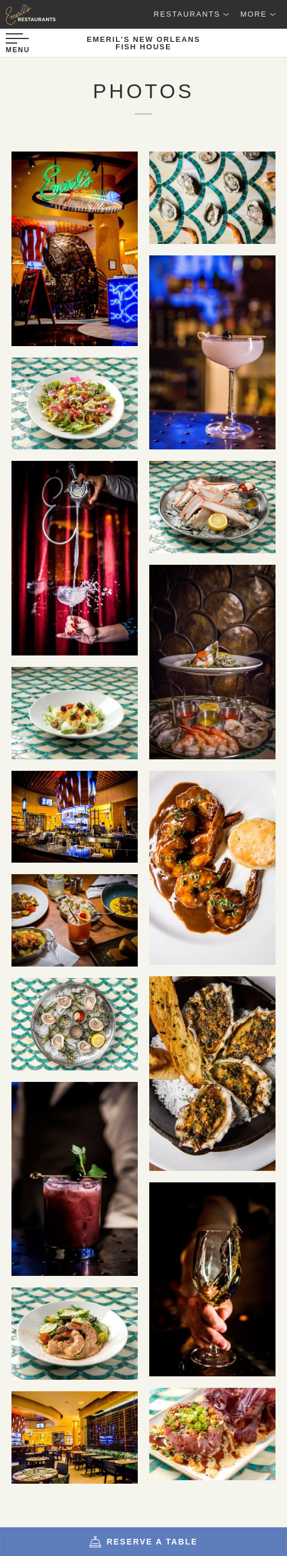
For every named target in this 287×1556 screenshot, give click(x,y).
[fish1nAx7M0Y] (74, 817)
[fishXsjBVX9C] (74, 249)
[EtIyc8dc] (212, 507)
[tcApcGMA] (212, 868)
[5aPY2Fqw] (212, 1279)
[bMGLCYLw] (74, 558)
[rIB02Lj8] (74, 1333)
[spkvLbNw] (74, 404)
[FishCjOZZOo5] (74, 1437)
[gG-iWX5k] (74, 1024)
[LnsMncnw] (74, 920)
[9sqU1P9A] (212, 198)
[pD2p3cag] (212, 662)
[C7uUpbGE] (74, 713)
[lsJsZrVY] (212, 1073)
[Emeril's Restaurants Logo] (28, 14)
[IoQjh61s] (212, 1434)
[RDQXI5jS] (212, 352)
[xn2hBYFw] (74, 1179)
